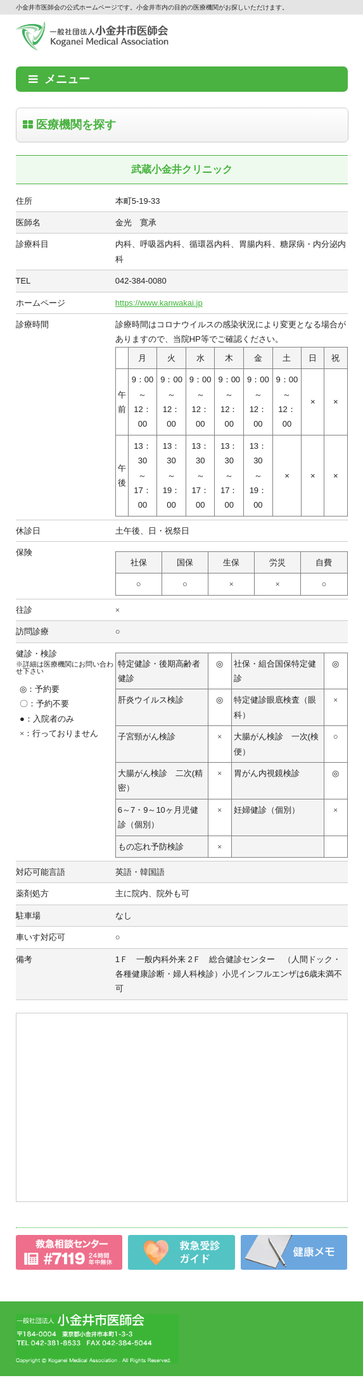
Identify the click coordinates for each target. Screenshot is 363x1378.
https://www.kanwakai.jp (159, 303)
